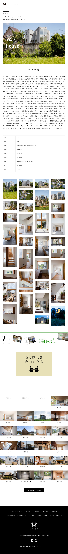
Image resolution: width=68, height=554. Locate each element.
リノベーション (27, 511)
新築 (18, 511)
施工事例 (37, 511)
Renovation (17, 17)
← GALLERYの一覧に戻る (34, 490)
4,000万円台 (22, 19)
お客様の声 (54, 511)
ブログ (39, 515)
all (3, 17)
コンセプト (11, 511)
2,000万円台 (6, 19)
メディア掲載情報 (10, 515)
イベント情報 (30, 515)
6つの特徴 (45, 511)
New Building (9, 17)
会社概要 (21, 515)
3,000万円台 (14, 19)
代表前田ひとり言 (55, 515)
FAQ (45, 515)
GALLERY (6, 13)
